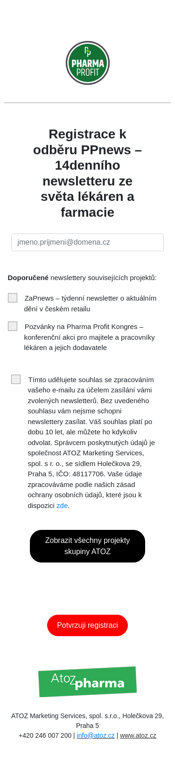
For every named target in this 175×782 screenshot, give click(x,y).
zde (62, 505)
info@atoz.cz (96, 735)
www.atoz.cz (138, 735)
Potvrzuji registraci (87, 625)
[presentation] (98, 583)
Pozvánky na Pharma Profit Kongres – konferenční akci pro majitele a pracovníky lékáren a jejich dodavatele (81, 336)
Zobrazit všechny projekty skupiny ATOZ (87, 546)
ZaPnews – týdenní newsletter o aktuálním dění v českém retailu (82, 303)
